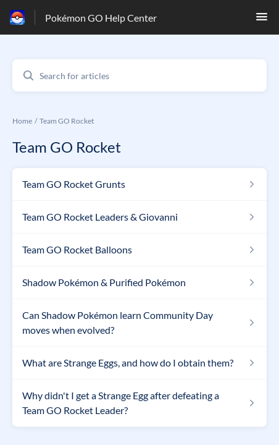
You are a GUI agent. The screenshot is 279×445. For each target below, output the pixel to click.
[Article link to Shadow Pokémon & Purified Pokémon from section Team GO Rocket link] (139, 282)
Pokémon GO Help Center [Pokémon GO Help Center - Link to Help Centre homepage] (101, 17)
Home (22, 120)
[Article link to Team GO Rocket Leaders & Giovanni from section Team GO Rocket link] (139, 217)
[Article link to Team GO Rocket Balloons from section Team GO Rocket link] (139, 249)
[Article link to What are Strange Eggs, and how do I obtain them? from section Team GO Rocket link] (139, 362)
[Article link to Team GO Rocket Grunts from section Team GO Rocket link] (139, 184)
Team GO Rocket (67, 120)
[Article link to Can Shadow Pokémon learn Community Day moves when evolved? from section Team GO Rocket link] (139, 322)
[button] (261, 20)
